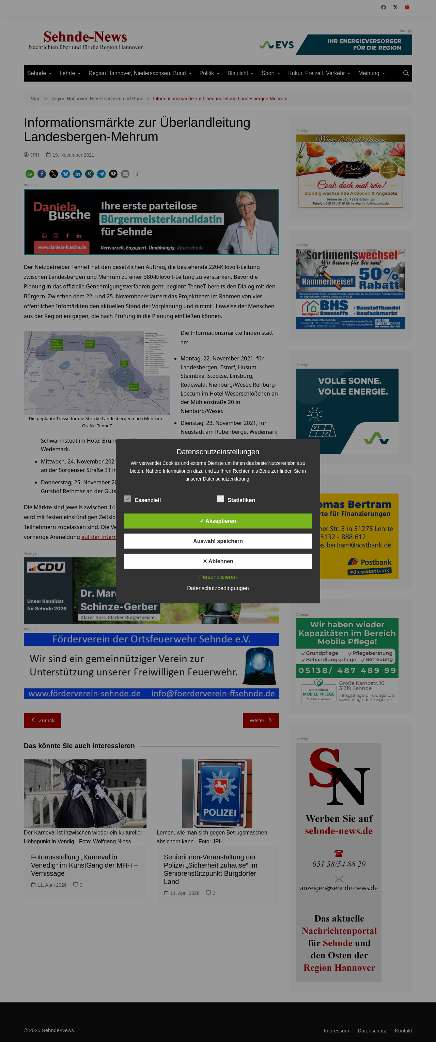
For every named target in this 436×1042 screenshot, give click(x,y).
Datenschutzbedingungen (218, 588)
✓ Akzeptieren (218, 521)
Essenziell (142, 499)
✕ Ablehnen (218, 561)
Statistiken (236, 499)
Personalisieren (218, 577)
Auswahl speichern (218, 541)
